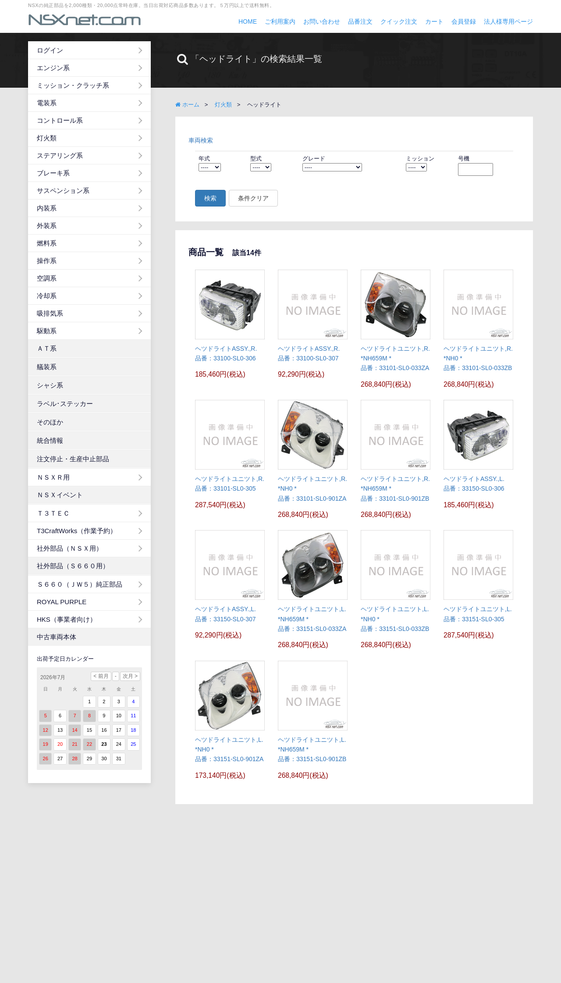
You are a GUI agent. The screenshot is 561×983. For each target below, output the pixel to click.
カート (434, 21)
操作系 (47, 260)
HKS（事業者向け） (66, 619)
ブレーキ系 (53, 173)
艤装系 (47, 366)
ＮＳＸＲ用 (53, 477)
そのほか (50, 422)
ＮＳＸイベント (60, 495)
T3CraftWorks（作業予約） (77, 530)
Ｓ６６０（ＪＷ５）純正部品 (79, 584)
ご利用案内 (280, 21)
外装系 (47, 225)
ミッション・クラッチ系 (73, 85)
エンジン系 (53, 67)
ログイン (50, 50)
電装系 (47, 103)
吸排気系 (50, 313)
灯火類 (47, 138)
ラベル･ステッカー (65, 403)
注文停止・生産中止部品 (73, 459)
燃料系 (47, 243)
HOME (247, 21)
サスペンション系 (63, 190)
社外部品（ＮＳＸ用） (70, 548)
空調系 (47, 278)
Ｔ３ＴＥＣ (53, 513)
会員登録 (463, 21)
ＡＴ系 (47, 348)
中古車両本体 (56, 637)
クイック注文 (398, 21)
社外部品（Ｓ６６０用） (73, 566)
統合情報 (50, 440)
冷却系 (47, 295)
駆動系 (47, 331)
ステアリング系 (60, 155)
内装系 (47, 208)
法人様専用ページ (508, 21)
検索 (210, 198)
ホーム (187, 104)
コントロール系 (60, 120)
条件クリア (253, 198)
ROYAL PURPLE (61, 601)
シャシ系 (50, 385)
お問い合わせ (321, 21)
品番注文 (360, 21)
